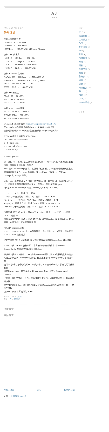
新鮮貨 (82, 76)
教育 (81, 73)
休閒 (81, 43)
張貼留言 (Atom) (18, 396)
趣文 (81, 91)
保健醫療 (83, 58)
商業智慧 (83, 69)
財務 (81, 65)
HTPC (81, 99)
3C (11, 299)
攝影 (81, 95)
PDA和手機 (84, 102)
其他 (81, 54)
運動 (81, 84)
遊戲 (81, 80)
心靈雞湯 (83, 36)
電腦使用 (17, 299)
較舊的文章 (69, 390)
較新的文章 (9, 390)
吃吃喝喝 (83, 47)
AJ (54, 13)
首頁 (39, 390)
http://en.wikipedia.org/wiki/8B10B (41, 124)
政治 (81, 61)
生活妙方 (83, 39)
